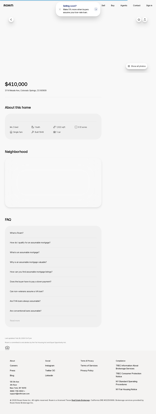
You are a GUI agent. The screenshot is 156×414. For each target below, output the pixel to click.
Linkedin (49, 375)
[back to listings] (11, 19)
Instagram (49, 365)
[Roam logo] (9, 5)
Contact (136, 5)
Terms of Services (89, 365)
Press (12, 370)
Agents (123, 5)
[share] (144, 19)
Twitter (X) (50, 370)
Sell (103, 5)
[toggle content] (53, 232)
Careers (13, 365)
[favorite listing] (138, 19)
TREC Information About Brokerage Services (127, 367)
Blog (12, 375)
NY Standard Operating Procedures (126, 383)
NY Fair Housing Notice (126, 389)
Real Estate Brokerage (81, 400)
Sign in (149, 5)
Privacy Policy (87, 370)
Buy (112, 5)
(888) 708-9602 (17, 391)
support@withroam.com (19, 394)
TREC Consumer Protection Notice (128, 375)
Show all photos (137, 66)
